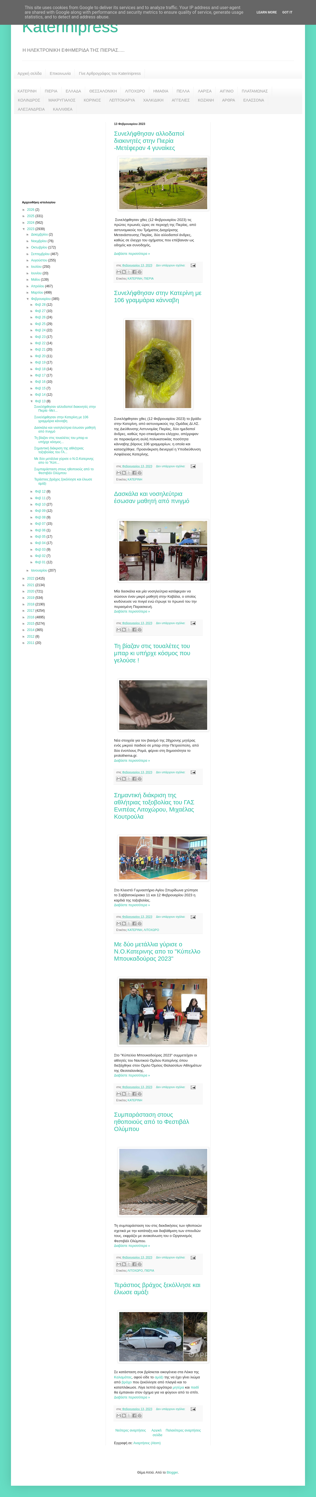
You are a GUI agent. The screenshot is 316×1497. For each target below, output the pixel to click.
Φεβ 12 (40, 491)
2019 (31, 598)
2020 (31, 591)
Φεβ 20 (40, 356)
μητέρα (178, 1387)
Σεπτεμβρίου (41, 254)
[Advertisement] (63, 156)
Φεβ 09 (40, 511)
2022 (31, 578)
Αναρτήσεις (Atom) (146, 1443)
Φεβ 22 (40, 343)
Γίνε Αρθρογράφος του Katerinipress (110, 73)
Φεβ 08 (40, 517)
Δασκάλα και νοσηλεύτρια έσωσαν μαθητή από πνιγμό (151, 497)
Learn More (267, 12)
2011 (31, 643)
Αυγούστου (39, 260)
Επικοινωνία (60, 73)
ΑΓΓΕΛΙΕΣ (181, 100)
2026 (31, 210)
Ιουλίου (37, 267)
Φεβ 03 (40, 549)
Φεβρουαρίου (41, 299)
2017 (31, 611)
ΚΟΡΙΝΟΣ (92, 100)
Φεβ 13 (40, 401)
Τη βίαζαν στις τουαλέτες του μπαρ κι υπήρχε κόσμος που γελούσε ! (152, 653)
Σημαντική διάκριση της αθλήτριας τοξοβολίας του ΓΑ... (59, 450)
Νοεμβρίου (39, 241)
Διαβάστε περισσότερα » (132, 254)
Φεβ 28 (40, 305)
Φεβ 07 (40, 524)
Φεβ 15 (40, 388)
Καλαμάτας (123, 1377)
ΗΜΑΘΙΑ (160, 91)
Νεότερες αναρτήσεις (130, 1430)
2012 (31, 636)
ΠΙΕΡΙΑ (51, 91)
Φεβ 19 (40, 362)
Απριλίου (38, 286)
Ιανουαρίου (39, 570)
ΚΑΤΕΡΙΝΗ (27, 91)
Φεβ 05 (40, 537)
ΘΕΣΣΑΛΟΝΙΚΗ (103, 91)
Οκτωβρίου (39, 247)
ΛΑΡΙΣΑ (205, 91)
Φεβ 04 (40, 543)
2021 (31, 585)
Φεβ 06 (40, 530)
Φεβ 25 (40, 324)
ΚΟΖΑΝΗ (206, 100)
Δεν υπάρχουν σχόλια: (171, 265)
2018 (31, 604)
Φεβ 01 (40, 562)
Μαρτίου (37, 292)
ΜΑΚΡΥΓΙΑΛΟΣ (62, 100)
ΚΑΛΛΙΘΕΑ (63, 109)
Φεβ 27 (40, 311)
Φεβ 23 (40, 337)
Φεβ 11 (40, 498)
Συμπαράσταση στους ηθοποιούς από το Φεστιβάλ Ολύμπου (151, 1121)
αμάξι (159, 1377)
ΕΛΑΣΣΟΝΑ (253, 100)
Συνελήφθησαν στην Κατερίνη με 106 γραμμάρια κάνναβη (157, 296)
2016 (31, 617)
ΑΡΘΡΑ (228, 100)
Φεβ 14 (40, 395)
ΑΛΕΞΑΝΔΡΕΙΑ (31, 109)
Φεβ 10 (40, 504)
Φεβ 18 (40, 369)
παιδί (195, 1387)
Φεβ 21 (40, 349)
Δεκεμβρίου (40, 234)
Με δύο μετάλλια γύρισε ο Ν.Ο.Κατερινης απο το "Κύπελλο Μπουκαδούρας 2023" (157, 951)
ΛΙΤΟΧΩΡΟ (135, 91)
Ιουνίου (37, 273)
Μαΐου (36, 280)
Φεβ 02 (40, 556)
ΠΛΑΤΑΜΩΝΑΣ (255, 91)
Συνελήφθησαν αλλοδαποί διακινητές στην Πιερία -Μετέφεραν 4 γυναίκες (149, 140)
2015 (31, 623)
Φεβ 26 (40, 317)
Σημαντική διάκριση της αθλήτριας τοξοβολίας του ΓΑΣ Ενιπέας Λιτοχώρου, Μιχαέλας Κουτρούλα (154, 806)
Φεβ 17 (40, 375)
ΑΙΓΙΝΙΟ (227, 91)
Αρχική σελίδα (29, 73)
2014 (31, 630)
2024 (31, 223)
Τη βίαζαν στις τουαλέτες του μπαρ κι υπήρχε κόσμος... (61, 440)
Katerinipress (70, 26)
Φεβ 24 (40, 330)
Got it (287, 12)
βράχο (127, 1382)
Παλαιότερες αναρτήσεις (183, 1430)
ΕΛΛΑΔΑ (73, 91)
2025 (31, 216)
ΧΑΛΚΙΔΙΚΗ (153, 100)
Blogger (172, 1472)
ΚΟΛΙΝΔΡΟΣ (29, 100)
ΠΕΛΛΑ (183, 91)
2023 (31, 229)
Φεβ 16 (40, 382)
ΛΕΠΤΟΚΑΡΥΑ (122, 100)
